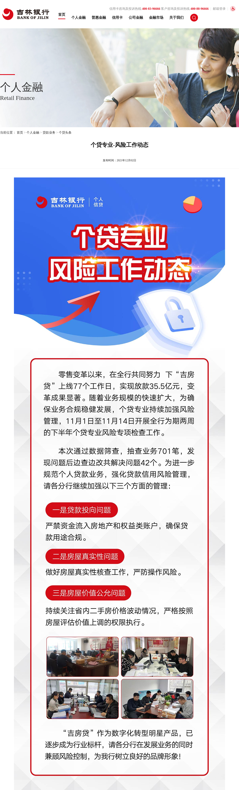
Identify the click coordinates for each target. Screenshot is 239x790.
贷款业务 (49, 132)
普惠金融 (99, 18)
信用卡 (117, 18)
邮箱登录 (219, 8)
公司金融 (136, 18)
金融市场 (156, 18)
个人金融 (78, 18)
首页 (61, 15)
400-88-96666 (200, 8)
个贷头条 (65, 132)
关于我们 (176, 18)
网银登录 (215, 17)
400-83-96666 (151, 8)
